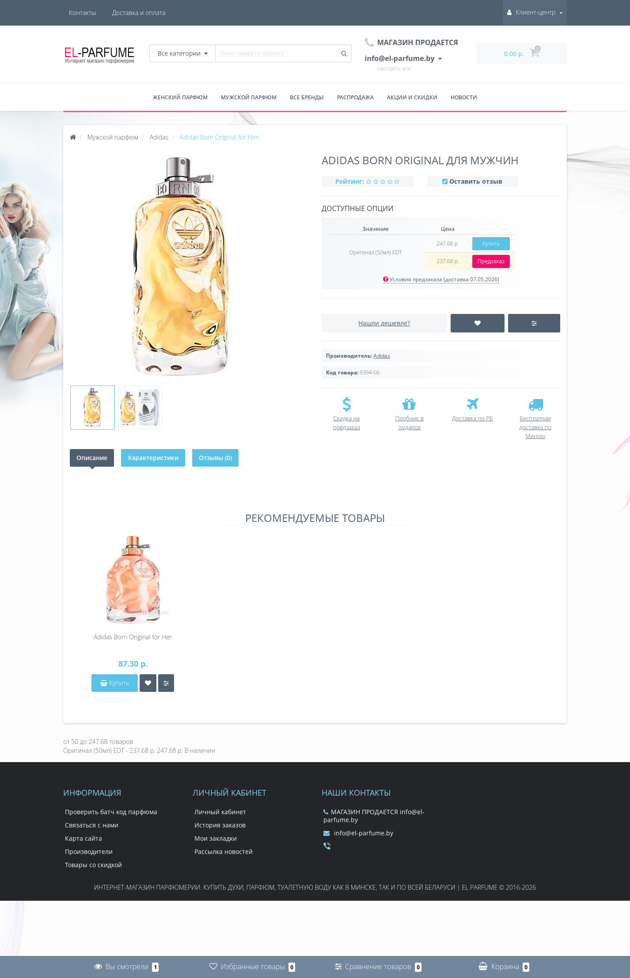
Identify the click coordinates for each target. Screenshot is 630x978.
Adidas (381, 355)
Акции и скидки (412, 97)
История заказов (220, 825)
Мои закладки (215, 838)
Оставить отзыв (475, 181)
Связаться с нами (91, 825)
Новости (464, 97)
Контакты (151, 12)
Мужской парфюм (249, 97)
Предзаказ (491, 261)
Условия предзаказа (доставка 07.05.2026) (441, 279)
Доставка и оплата (95, 12)
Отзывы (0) (215, 457)
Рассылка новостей (223, 851)
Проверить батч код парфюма (111, 812)
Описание (91, 457)
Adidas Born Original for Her (133, 637)
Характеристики (153, 457)
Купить (491, 243)
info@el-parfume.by (358, 833)
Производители (89, 851)
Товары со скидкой (93, 865)
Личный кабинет (220, 812)
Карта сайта (83, 838)
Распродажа (355, 97)
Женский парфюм (180, 97)
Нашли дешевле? (384, 323)
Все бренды (307, 97)
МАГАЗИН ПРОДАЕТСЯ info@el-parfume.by (374, 816)
